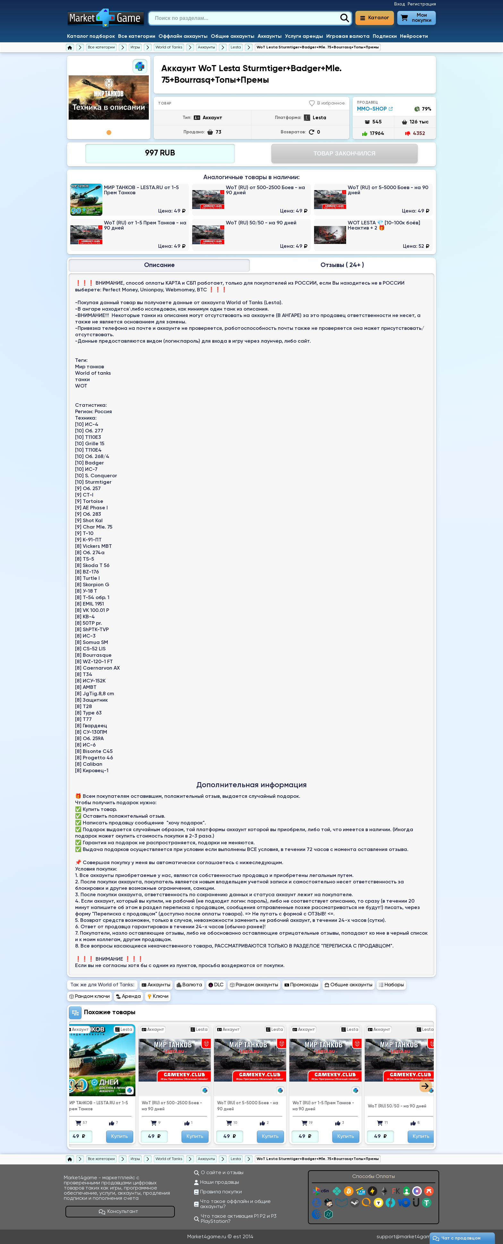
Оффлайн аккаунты (183, 36)
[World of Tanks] (169, 47)
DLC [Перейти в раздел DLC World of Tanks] (216, 985)
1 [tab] (109, 132)
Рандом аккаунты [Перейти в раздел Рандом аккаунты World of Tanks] (254, 985)
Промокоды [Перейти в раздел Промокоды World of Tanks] (301, 985)
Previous (77, 1086)
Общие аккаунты (232, 36)
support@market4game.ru (408, 1237)
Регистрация (422, 4)
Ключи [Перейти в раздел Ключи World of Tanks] (157, 996)
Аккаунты (270, 36)
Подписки (385, 36)
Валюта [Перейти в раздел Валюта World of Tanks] (189, 985)
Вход (399, 4)
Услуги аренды (304, 36)
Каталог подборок (91, 36)
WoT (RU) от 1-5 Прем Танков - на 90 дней (323, 1106)
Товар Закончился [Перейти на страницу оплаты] (344, 153)
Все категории (136, 36)
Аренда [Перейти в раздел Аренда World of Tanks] (128, 996)
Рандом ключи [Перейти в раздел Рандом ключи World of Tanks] (89, 996)
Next (426, 1086)
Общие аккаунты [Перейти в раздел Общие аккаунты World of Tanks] (348, 985)
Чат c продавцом (457, 1238)
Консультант (119, 1211)
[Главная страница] (70, 47)
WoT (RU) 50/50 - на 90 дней (397, 1106)
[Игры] (135, 47)
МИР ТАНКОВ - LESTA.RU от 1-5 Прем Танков (97, 1106)
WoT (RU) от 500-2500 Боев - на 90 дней (172, 1106)
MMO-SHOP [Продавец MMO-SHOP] (375, 109)
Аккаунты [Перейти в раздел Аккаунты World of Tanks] (156, 985)
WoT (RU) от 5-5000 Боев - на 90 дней (247, 1106)
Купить (119, 1136)
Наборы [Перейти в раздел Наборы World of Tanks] (391, 985)
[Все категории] (101, 47)
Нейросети (414, 36)
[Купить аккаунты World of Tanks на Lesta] (236, 47)
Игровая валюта (348, 36)
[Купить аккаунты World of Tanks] (206, 47)
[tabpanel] (109, 97)
